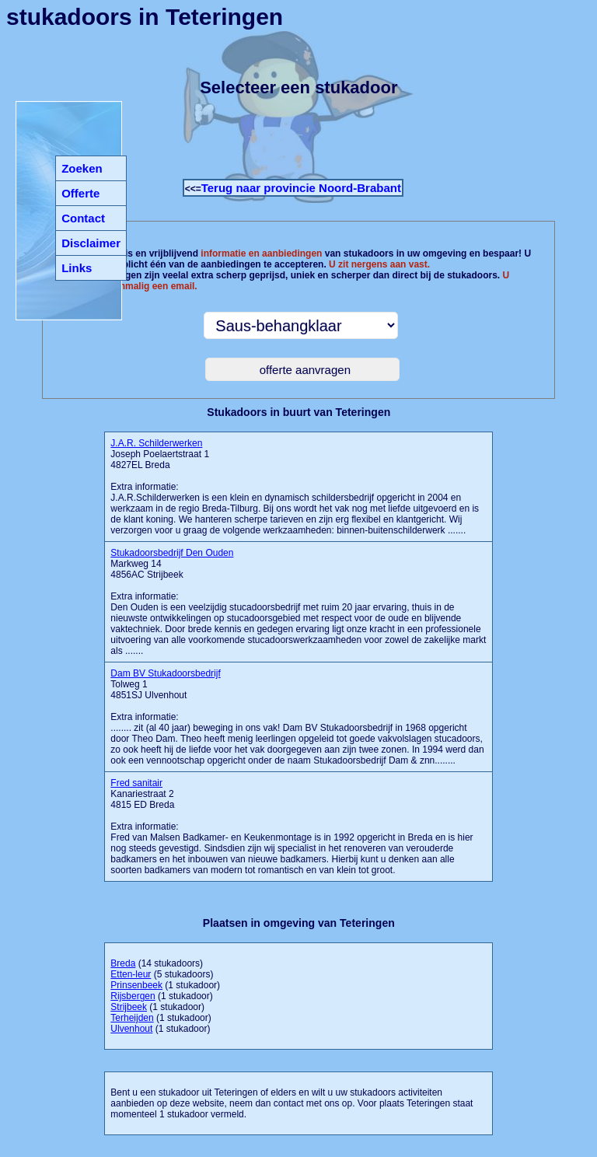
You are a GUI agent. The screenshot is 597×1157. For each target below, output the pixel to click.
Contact (83, 218)
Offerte (80, 193)
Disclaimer (90, 243)
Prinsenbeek (136, 985)
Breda (122, 963)
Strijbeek (128, 1006)
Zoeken (82, 168)
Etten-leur (130, 974)
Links (76, 267)
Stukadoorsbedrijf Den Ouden (171, 552)
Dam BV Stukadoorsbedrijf (165, 673)
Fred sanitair (136, 783)
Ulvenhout (131, 1028)
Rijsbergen (132, 996)
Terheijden (131, 1017)
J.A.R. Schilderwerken (156, 443)
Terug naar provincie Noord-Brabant (301, 187)
